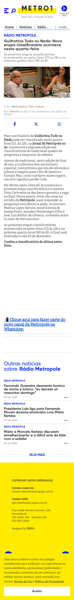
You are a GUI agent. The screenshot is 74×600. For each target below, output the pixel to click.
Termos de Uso (23, 581)
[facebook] (14, 124)
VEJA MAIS (37, 455)
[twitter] (36, 124)
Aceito (37, 591)
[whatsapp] (59, 124)
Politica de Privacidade (49, 581)
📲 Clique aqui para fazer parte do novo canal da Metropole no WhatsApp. (34, 324)
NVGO (30, 528)
